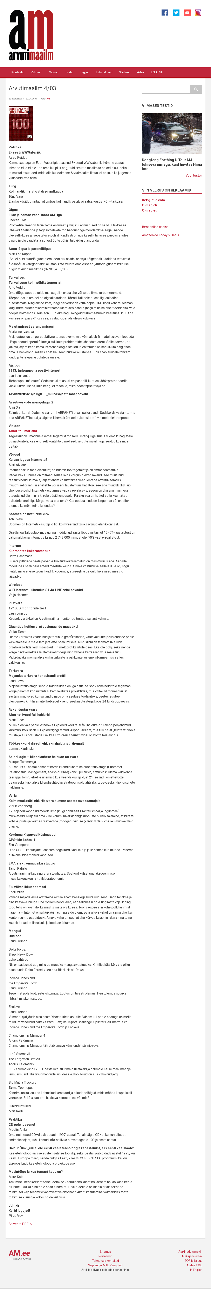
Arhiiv (140, 72)
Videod (54, 72)
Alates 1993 (194, 1265)
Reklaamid (105, 1256)
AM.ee (19, 1253)
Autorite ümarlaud (23, 431)
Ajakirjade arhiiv (192, 1256)
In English (196, 1269)
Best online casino (155, 227)
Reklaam (36, 72)
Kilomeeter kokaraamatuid (29, 551)
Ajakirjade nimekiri (190, 1251)
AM (48, 99)
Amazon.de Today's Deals (160, 235)
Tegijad (84, 72)
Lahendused (104, 72)
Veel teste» (194, 175)
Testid (69, 72)
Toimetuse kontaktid (105, 1260)
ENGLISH (157, 72)
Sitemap (105, 1251)
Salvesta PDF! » (20, 1224)
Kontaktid (18, 72)
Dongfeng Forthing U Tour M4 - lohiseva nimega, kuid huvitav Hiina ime (172, 164)
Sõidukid (124, 72)
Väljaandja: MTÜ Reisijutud (105, 1265)
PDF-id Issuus (193, 1260)
